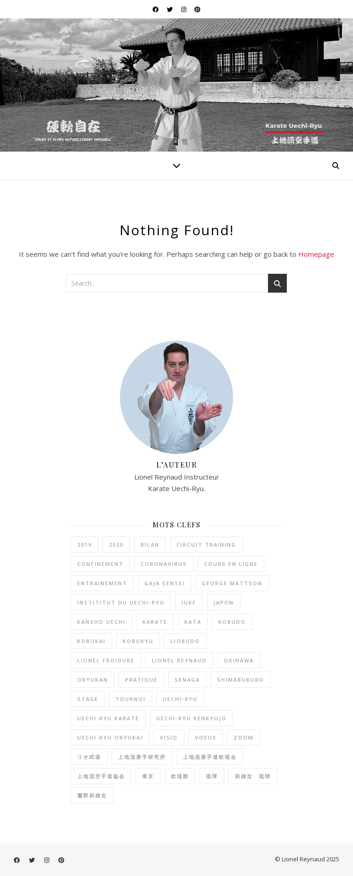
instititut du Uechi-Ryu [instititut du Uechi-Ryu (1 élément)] (121, 602)
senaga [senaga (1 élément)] (187, 679)
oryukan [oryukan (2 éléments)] (92, 679)
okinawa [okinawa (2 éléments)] (239, 660)
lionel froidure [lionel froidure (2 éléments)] (106, 660)
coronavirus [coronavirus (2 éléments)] (164, 563)
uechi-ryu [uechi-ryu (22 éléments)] (180, 698)
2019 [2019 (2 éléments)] (84, 544)
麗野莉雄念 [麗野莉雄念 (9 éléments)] (92, 795)
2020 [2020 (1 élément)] (116, 544)
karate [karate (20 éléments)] (154, 621)
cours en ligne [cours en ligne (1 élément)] (231, 563)
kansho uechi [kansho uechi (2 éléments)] (101, 621)
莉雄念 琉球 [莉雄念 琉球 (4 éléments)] (253, 776)
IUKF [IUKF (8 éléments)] (189, 602)
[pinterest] (197, 9)
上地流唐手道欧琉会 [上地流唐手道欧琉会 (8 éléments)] (210, 756)
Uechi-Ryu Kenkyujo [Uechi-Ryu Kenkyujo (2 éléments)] (191, 718)
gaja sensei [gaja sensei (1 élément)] (164, 583)
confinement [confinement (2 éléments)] (100, 563)
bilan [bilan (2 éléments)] (150, 544)
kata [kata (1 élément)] (192, 621)
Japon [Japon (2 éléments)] (223, 602)
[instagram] (184, 9)
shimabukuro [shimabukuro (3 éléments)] (240, 679)
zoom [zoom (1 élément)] (243, 737)
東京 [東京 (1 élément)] (148, 776)
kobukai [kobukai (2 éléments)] (91, 641)
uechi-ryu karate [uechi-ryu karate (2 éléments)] (108, 718)
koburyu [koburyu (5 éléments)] (138, 641)
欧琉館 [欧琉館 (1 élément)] (180, 776)
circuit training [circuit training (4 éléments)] (206, 544)
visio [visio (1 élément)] (169, 737)
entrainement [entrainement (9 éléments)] (102, 583)
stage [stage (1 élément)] (87, 698)
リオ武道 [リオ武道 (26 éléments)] (89, 756)
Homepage (316, 254)
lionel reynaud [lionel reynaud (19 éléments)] (179, 660)
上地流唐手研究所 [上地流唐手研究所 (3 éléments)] (142, 756)
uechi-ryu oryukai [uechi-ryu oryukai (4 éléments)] (110, 737)
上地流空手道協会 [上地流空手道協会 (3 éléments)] (101, 776)
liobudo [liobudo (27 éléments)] (185, 641)
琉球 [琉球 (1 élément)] (212, 776)
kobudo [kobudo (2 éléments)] (232, 621)
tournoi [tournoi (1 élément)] (130, 698)
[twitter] (170, 9)
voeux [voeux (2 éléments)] (205, 737)
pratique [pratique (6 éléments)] (141, 679)
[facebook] (156, 9)
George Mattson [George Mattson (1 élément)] (232, 583)
